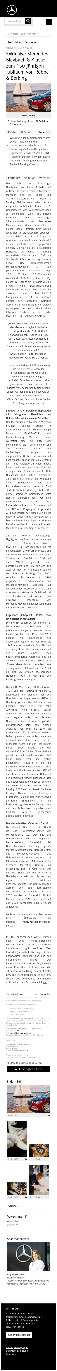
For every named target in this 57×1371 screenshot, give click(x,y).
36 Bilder (43, 121)
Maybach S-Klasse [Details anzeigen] (13, 1221)
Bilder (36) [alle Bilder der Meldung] (14, 1081)
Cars (23, 34)
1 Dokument (16, 124)
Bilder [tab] (18, 42)
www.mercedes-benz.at (20, 1051)
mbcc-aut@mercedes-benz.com (20, 1033)
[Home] (11, 10)
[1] (19, 282)
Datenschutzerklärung (17, 1351)
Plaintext (43, 132)
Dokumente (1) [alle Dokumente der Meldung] (17, 1216)
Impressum (11, 1354)
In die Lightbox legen (28, 1069)
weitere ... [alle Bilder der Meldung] (13, 1206)
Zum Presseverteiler (19, 1335)
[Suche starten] (28, 21)
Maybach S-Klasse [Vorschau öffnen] (28, 115)
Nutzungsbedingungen (17, 1347)
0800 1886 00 (14, 1031)
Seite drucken (17, 994)
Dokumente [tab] (30, 42)
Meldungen (13, 34)
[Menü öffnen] (49, 22)
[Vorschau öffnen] (28, 97)
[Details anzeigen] (49, 1115)
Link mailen (44, 994)
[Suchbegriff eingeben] (18, 21)
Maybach (31, 34)
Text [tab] (10, 42)
